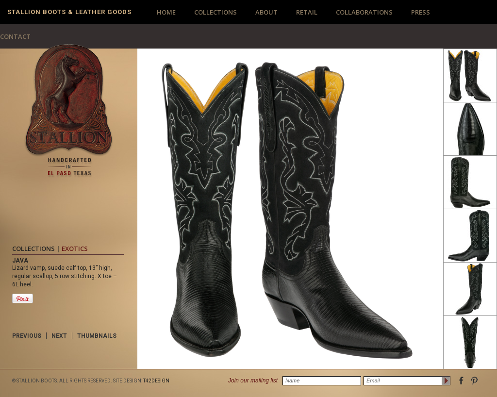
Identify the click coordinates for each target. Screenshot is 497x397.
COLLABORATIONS (364, 12)
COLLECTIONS (215, 12)
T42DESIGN (156, 380)
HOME (166, 12)
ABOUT (266, 12)
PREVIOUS (26, 335)
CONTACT (15, 36)
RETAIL (306, 12)
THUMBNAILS (96, 335)
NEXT (59, 335)
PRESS (420, 12)
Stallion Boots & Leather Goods (69, 12)
